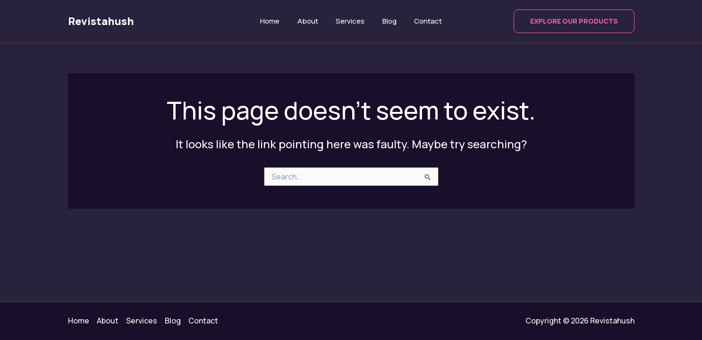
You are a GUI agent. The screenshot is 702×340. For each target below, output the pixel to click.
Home (277, 21)
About (311, 21)
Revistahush (101, 21)
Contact (421, 21)
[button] (574, 21)
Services (350, 21)
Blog (386, 21)
